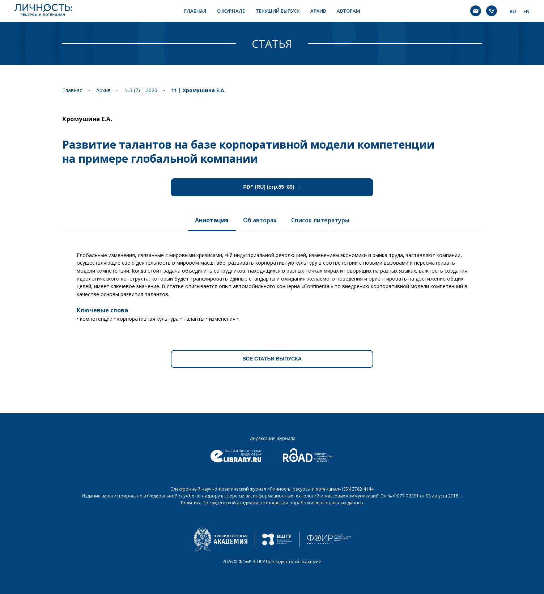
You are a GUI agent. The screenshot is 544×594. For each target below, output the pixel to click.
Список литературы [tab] (320, 220)
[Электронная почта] (475, 10)
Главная (72, 90)
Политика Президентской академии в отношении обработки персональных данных (272, 503)
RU (513, 11)
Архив (103, 90)
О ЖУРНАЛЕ (231, 11)
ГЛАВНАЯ (195, 11)
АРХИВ (318, 11)
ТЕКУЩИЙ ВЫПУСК (277, 11)
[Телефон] (491, 10)
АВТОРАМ (348, 11)
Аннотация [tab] (212, 220)
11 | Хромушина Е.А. (198, 90)
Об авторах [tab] (260, 220)
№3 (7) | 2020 (140, 90)
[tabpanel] (272, 284)
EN (526, 11)
